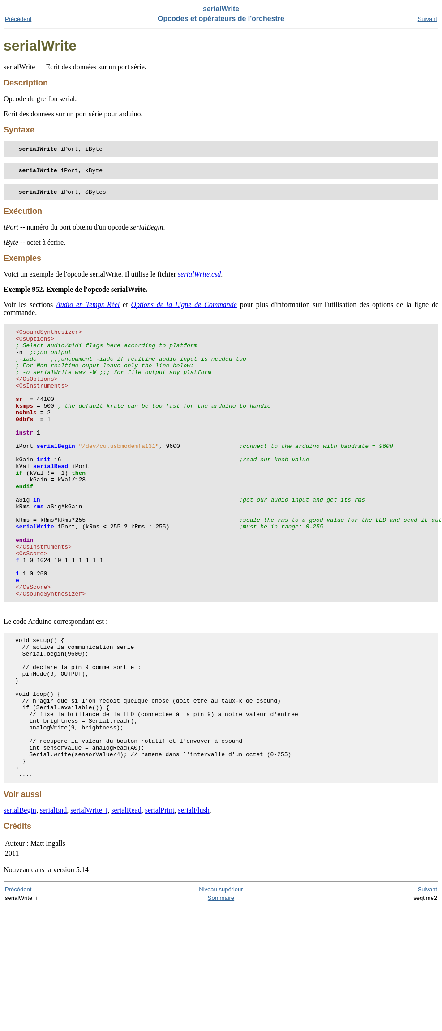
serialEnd (53, 896)
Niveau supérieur (221, 975)
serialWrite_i (88, 896)
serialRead (126, 896)
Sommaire (221, 983)
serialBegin (20, 896)
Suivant (427, 19)
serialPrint (160, 896)
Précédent (18, 19)
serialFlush (193, 896)
